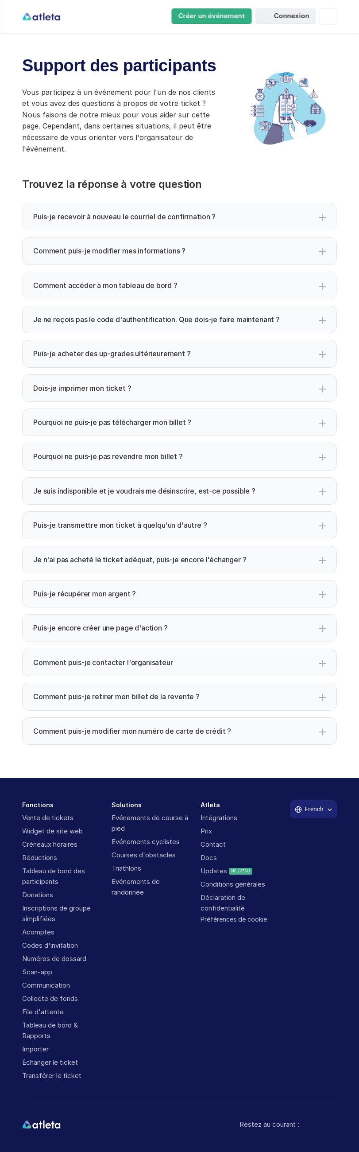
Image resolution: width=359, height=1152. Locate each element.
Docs (209, 857)
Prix (206, 831)
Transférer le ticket (51, 1075)
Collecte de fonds (50, 998)
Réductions (39, 857)
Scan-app (37, 972)
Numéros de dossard (54, 958)
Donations (37, 895)
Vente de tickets (48, 817)
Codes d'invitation (50, 945)
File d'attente (43, 1012)
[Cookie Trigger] (234, 919)
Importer (35, 1049)
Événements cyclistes (146, 841)
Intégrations (219, 817)
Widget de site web (52, 831)
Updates (214, 871)
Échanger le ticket (50, 1062)
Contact (213, 844)
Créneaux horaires (49, 844)
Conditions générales (233, 884)
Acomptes (38, 932)
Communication (46, 985)
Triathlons (126, 868)
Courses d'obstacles (144, 855)
